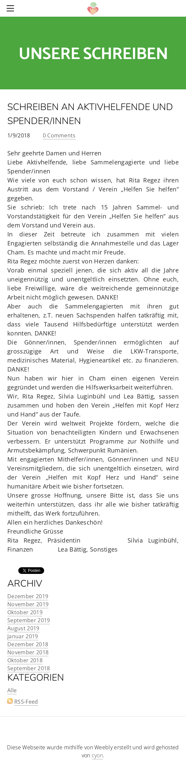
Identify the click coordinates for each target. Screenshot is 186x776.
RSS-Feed (26, 701)
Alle (12, 690)
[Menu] (12, 8)
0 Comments (59, 135)
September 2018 (28, 668)
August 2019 (23, 628)
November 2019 (27, 604)
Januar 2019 (22, 636)
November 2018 (27, 652)
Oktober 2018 (25, 660)
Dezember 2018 (27, 644)
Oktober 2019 (25, 612)
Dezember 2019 (27, 596)
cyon (97, 755)
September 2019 (28, 620)
